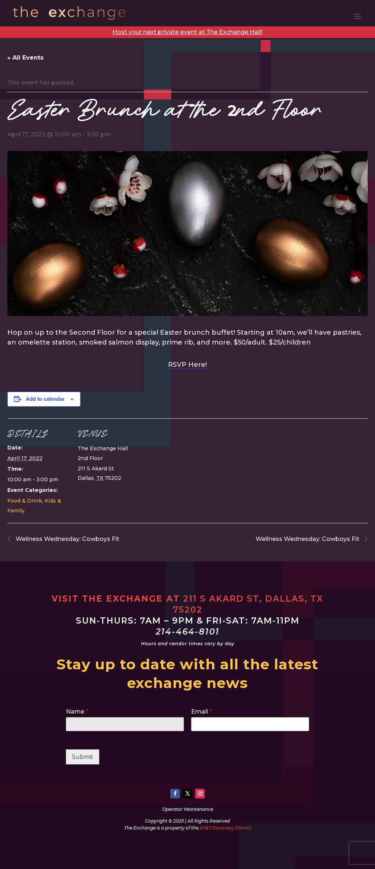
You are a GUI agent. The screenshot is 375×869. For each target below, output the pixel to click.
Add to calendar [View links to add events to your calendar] (45, 399)
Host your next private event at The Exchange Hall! (187, 32)
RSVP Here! (187, 365)
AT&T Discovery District (225, 828)
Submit (82, 756)
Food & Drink (24, 500)
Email (201, 711)
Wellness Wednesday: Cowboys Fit (66, 538)
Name (77, 711)
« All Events (25, 57)
